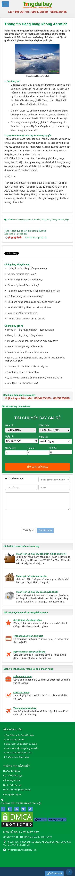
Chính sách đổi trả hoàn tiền (19, 752)
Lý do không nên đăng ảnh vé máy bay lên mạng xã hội (35, 377)
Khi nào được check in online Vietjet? (26, 318)
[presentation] (30, 518)
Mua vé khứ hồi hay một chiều (23, 313)
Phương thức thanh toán (17, 757)
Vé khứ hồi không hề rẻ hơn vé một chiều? (29, 307)
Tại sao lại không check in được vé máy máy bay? (32, 341)
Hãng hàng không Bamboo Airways (25, 279)
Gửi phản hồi (54, 873)
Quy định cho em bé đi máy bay (23, 372)
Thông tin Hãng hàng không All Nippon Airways (30, 329)
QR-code (40, 819)
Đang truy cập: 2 (57, 819)
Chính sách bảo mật (15, 739)
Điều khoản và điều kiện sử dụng (21, 744)
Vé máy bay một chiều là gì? (22, 274)
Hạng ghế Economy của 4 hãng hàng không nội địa (34, 290)
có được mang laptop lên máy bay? (25, 296)
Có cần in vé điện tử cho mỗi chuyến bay (27, 352)
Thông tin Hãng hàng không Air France (27, 268)
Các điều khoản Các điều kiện (20, 735)
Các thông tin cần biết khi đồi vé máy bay (28, 366)
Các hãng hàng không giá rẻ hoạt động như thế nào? (34, 302)
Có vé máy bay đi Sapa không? (23, 285)
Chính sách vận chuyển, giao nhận (22, 748)
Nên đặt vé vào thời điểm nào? (22, 383)
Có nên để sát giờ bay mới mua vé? (25, 346)
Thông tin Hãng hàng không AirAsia (25, 335)
